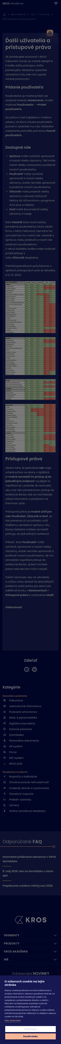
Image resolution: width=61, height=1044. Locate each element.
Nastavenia (31, 1029)
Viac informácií (12, 1020)
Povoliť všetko (30, 1036)
